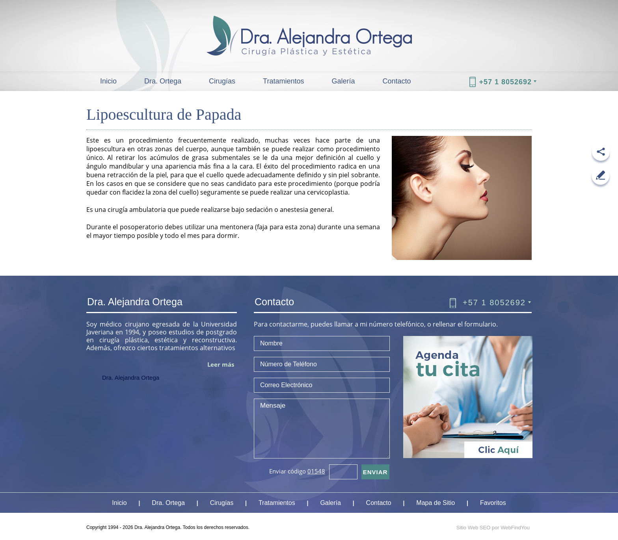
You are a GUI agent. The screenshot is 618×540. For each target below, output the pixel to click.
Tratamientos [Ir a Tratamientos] (283, 81)
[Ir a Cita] (467, 455)
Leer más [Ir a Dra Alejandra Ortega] (220, 364)
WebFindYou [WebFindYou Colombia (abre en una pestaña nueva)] (515, 528)
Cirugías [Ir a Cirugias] (222, 81)
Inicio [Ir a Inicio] (108, 81)
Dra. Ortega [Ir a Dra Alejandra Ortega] (162, 81)
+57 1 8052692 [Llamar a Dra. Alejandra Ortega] (505, 82)
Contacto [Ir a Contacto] (397, 81)
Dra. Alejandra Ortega (130, 377)
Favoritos (493, 502)
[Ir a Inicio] (309, 28)
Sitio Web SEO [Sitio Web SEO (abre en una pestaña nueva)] (473, 528)
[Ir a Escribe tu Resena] (600, 177)
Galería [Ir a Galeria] (343, 81)
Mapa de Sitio (435, 502)
